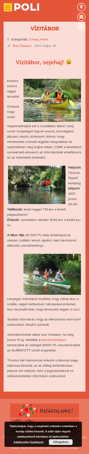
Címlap (34, 39)
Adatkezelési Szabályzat (28, 442)
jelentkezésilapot (53, 340)
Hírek (44, 39)
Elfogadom (60, 442)
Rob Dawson (22, 46)
